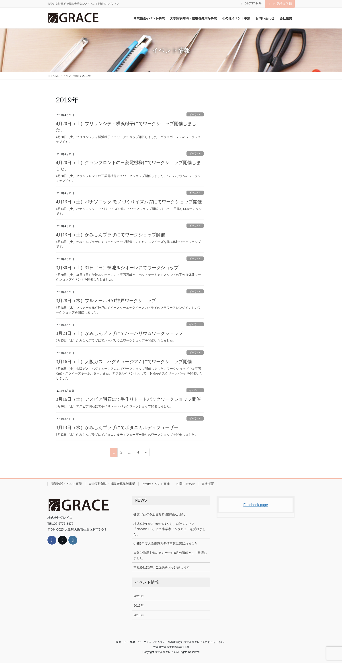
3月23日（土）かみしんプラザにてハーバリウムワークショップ (119, 333)
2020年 (138, 596)
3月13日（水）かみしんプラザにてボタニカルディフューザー (117, 427)
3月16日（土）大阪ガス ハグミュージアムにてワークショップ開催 (124, 361)
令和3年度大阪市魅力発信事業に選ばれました (165, 543)
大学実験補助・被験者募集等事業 (111, 484)
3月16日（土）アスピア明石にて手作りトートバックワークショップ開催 (128, 399)
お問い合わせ (185, 484)
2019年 (138, 605)
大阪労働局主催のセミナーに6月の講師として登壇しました (170, 555)
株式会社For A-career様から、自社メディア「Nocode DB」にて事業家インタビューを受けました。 (169, 529)
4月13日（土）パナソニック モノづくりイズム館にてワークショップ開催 (129, 201)
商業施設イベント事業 (66, 484)
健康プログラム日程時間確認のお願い (159, 514)
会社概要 (207, 484)
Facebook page (255, 505)
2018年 (138, 615)
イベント (195, 114)
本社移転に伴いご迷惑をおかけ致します (161, 567)
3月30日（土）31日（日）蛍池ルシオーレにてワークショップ (117, 267)
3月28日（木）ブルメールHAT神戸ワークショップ (106, 300)
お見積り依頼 (280, 4)
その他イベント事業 (156, 484)
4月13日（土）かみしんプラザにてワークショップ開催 (110, 234)
